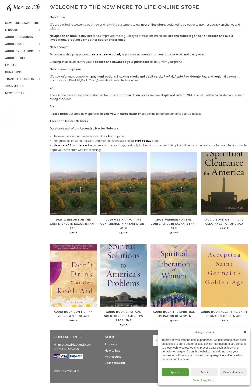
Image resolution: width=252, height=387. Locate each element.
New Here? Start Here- (70, 145)
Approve (175, 372)
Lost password (115, 363)
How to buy (112, 350)
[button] (245, 332)
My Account (113, 356)
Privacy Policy (207, 380)
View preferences (233, 372)
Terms (196, 380)
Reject (204, 372)
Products (111, 344)
